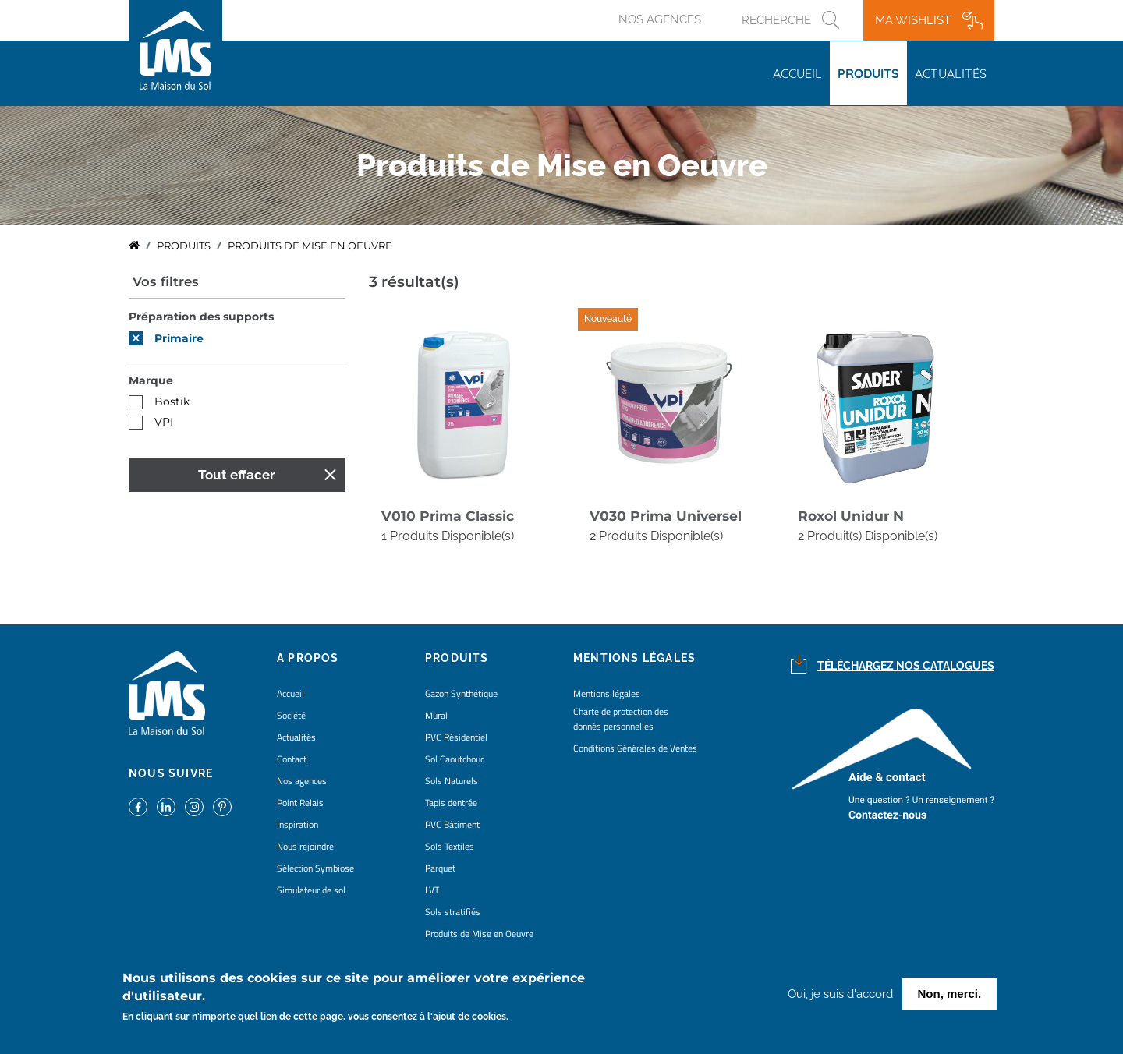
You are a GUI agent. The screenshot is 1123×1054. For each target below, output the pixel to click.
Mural (436, 715)
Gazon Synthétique (461, 693)
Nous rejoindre (305, 846)
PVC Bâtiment (452, 824)
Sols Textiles (449, 846)
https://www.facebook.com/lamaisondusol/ (138, 807)
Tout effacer (236, 475)
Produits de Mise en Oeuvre (479, 933)
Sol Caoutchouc (454, 759)
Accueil (797, 73)
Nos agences (659, 19)
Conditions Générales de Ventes (635, 748)
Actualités (951, 73)
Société (291, 715)
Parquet (440, 868)
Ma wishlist (913, 20)
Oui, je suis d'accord (840, 997)
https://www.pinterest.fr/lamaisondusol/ (222, 807)
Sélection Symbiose (315, 868)
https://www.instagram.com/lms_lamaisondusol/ (194, 807)
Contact (291, 759)
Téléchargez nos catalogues (905, 666)
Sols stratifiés (452, 911)
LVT (432, 889)
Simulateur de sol (311, 889)
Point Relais (300, 802)
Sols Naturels (451, 780)
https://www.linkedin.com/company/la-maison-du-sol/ (166, 807)
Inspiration (297, 824)
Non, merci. (950, 996)
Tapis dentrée (451, 802)
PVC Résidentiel (456, 737)
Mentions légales (606, 693)
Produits (868, 73)
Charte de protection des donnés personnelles (620, 719)
